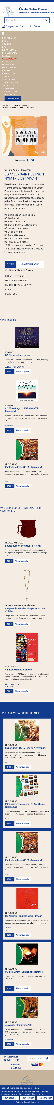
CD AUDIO (6, 44)
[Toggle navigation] (4, 33)
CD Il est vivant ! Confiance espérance (24, 972)
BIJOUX (5, 41)
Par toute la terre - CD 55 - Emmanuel (23, 467)
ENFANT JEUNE (9, 50)
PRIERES (6, 70)
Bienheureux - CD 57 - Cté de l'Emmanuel (25, 748)
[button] (5, 136)
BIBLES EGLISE (9, 38)
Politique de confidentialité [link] (27, 1102)
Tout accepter (10, 1098)
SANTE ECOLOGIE (10, 82)
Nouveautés (13, 98)
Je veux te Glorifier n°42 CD (18, 1025)
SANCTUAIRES (8, 79)
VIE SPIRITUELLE (9, 91)
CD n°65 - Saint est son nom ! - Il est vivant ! (18, 108)
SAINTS (5, 76)
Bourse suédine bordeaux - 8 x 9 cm (23, 545)
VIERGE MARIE (8, 94)
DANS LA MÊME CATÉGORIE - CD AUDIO (20, 713)
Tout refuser (28, 1098)
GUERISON (7, 62)
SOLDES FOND (8, 85)
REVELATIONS (8, 73)
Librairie (5, 105)
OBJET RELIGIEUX (10, 68)
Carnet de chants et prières (18, 669)
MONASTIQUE (8, 65)
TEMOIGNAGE (8, 88)
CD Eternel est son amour (17, 355)
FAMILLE (6, 56)
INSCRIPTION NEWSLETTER (11, 1058)
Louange (24, 105)
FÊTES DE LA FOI (9, 59)
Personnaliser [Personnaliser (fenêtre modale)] (45, 1098)
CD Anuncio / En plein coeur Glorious (23, 916)
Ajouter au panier (29, 264)
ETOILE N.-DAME (9, 53)
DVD (4, 47)
